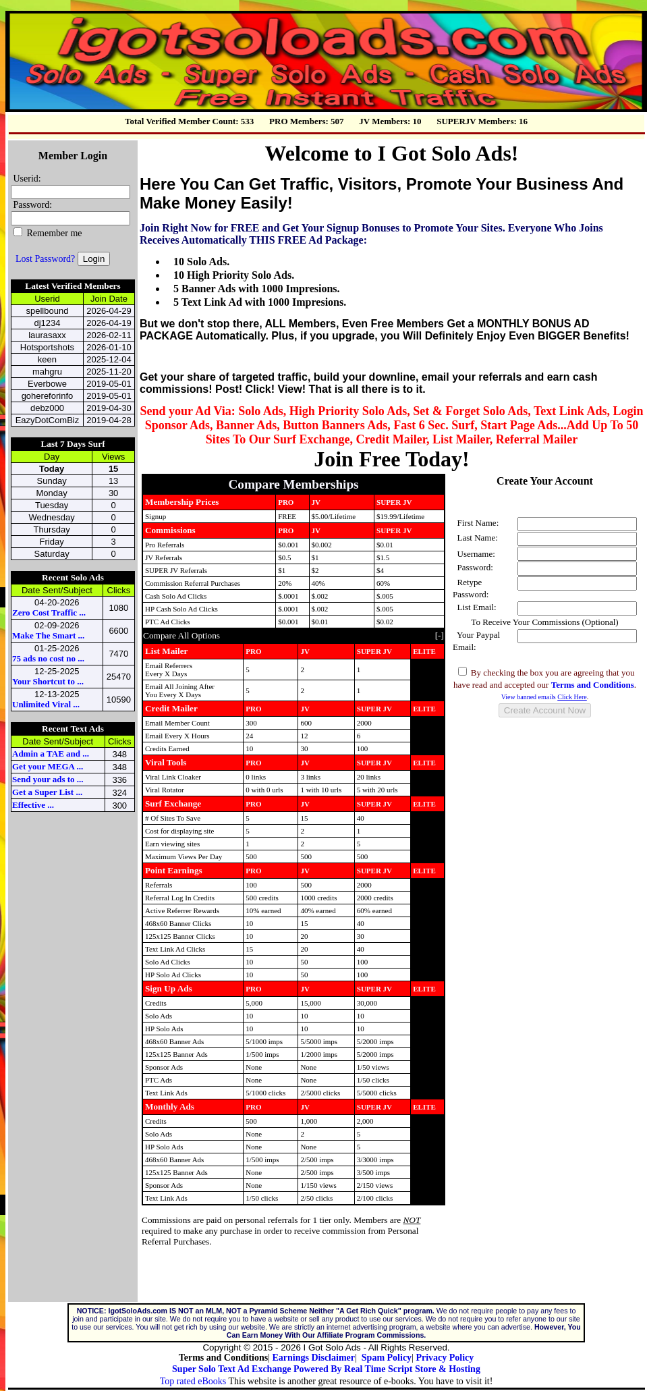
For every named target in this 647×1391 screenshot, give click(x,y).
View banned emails (544, 697)
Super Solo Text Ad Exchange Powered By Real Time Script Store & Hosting (326, 1369)
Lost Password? (45, 259)
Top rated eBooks (193, 1381)
